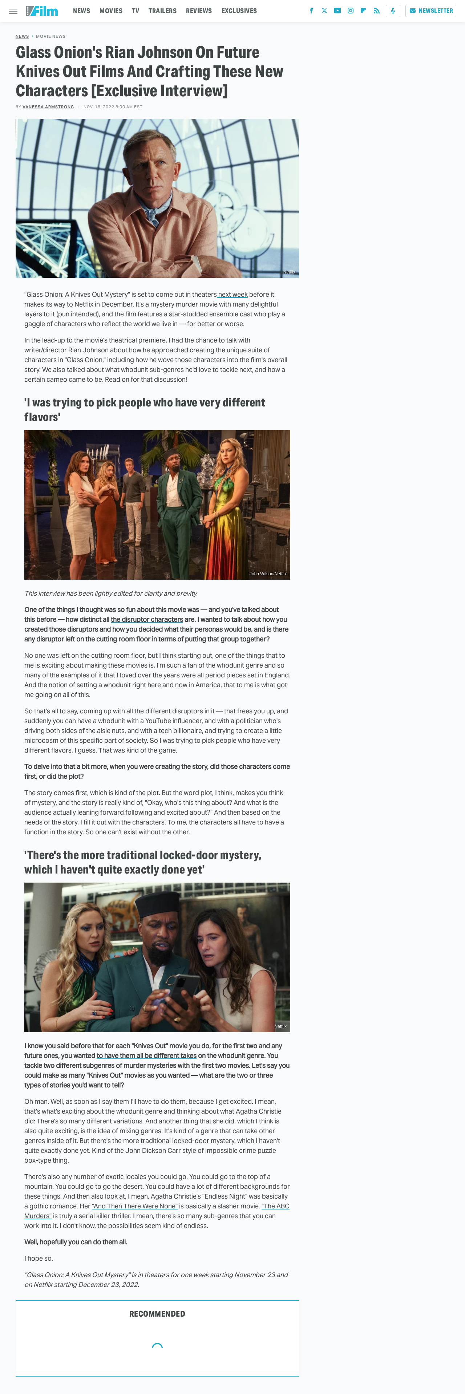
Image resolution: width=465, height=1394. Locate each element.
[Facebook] (311, 12)
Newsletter (431, 11)
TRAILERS (163, 11)
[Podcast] (393, 11)
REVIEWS (199, 11)
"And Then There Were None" (135, 1206)
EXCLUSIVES (239, 11)
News (22, 36)
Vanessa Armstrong (48, 106)
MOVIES (111, 11)
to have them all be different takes (147, 1055)
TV (135, 11)
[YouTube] (337, 12)
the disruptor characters (147, 619)
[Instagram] (351, 12)
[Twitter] (324, 12)
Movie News (51, 36)
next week (232, 294)
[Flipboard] (364, 12)
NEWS (81, 11)
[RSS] (377, 12)
